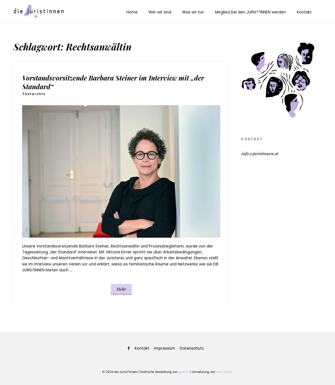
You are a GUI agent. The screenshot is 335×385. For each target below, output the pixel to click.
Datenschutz (192, 348)
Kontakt (304, 12)
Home (132, 12)
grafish (184, 372)
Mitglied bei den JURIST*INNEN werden (250, 12)
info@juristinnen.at (259, 153)
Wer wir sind (160, 12)
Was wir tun (193, 12)
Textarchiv (34, 93)
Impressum (164, 348)
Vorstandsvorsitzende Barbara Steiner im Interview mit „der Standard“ (113, 82)
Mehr (121, 289)
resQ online (224, 372)
